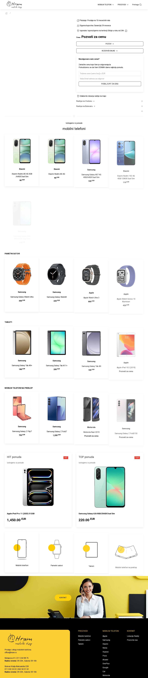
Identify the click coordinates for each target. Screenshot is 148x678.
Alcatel (105, 660)
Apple (105, 636)
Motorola (106, 675)
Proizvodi (123, 4)
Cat (104, 671)
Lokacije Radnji (133, 636)
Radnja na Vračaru (85, 101)
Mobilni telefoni (84, 636)
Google (105, 667)
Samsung (106, 640)
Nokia (105, 648)
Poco (105, 656)
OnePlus (106, 664)
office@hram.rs (11, 652)
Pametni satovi (84, 640)
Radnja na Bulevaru (86, 106)
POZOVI (110, 44)
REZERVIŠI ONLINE (110, 51)
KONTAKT (63, 598)
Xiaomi (105, 644)
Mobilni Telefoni (106, 4)
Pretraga (137, 4)
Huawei (106, 652)
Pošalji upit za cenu (109, 84)
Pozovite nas (132, 640)
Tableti (80, 644)
